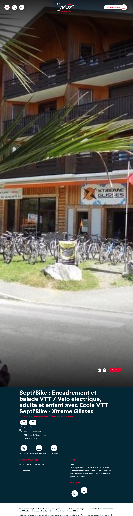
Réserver (115, 370)
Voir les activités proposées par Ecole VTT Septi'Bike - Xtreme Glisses (46, 416)
